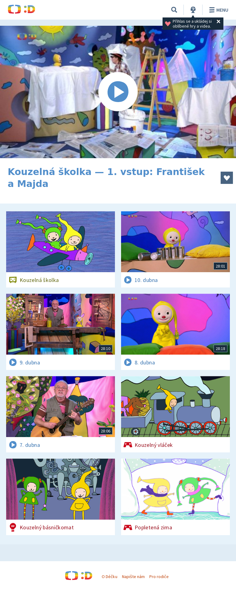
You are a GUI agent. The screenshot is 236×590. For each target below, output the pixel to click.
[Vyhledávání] (174, 10)
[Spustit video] (118, 92)
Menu (217, 9)
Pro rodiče (159, 576)
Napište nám (133, 576)
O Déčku (109, 576)
